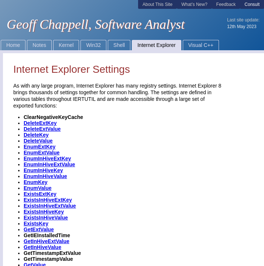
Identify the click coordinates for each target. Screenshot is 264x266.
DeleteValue (38, 141)
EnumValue (37, 188)
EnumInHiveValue (45, 176)
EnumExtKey (39, 147)
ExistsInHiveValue (46, 218)
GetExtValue (39, 229)
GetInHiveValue (42, 247)
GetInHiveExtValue (46, 241)
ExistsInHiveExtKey (48, 200)
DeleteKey (36, 135)
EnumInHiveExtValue (49, 164)
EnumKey (36, 182)
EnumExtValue (41, 153)
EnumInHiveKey (43, 170)
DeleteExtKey (40, 123)
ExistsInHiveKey (44, 212)
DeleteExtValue (42, 129)
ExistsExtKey (40, 194)
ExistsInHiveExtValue (50, 206)
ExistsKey (36, 223)
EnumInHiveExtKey (47, 158)
